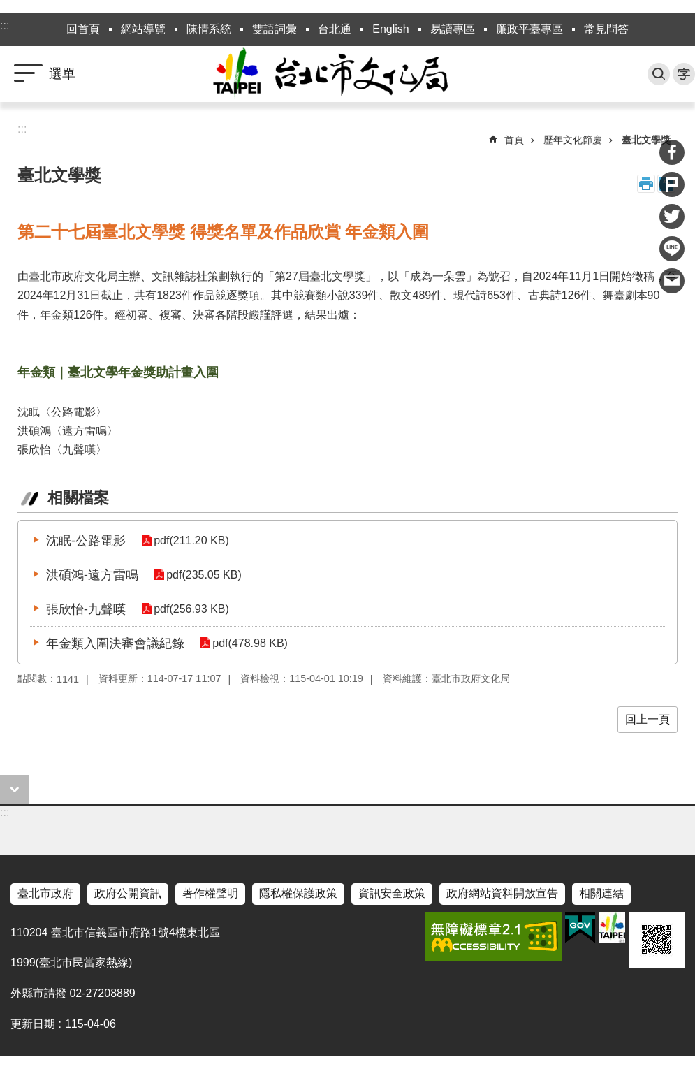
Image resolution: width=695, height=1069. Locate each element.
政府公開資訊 (127, 893)
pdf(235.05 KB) (204, 575)
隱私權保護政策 (298, 893)
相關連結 (601, 893)
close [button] (14, 789)
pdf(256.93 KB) (191, 609)
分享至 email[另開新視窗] (672, 280)
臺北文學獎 (646, 139)
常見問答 (606, 29)
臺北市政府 (45, 893)
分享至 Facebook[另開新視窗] (672, 152)
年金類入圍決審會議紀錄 (115, 643)
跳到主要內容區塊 (7, 7)
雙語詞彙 (274, 29)
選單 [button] (62, 73)
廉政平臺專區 (529, 29)
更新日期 (32, 1024)
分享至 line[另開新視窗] (672, 248)
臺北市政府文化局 (348, 74)
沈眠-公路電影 (86, 541)
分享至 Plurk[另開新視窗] (672, 184)
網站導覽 (143, 29)
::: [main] (22, 129)
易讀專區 (452, 29)
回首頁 (83, 29)
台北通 (334, 29)
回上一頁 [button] (647, 719)
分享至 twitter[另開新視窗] (672, 216)
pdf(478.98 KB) (250, 643)
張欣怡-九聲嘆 (86, 609)
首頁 (514, 139)
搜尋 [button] (659, 74)
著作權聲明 (210, 893)
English (390, 29)
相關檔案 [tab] (78, 498)
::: (4, 25)
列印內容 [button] (646, 184)
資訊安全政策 (391, 893)
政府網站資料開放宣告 (502, 893)
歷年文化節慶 (572, 139)
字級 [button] (684, 74)
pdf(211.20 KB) (191, 540)
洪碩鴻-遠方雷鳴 (92, 575)
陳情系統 (208, 29)
